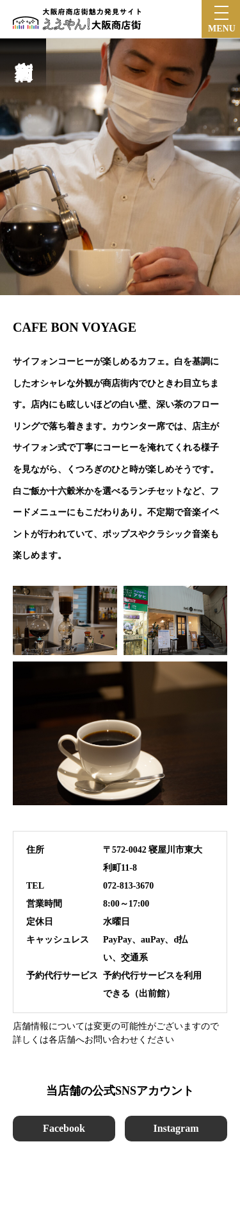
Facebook (64, 1128)
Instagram (175, 1128)
